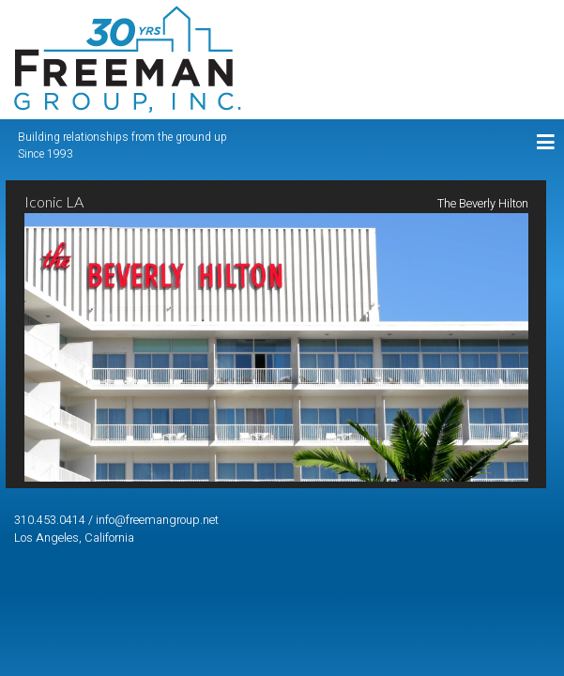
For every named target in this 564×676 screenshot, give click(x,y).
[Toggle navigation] (546, 142)
